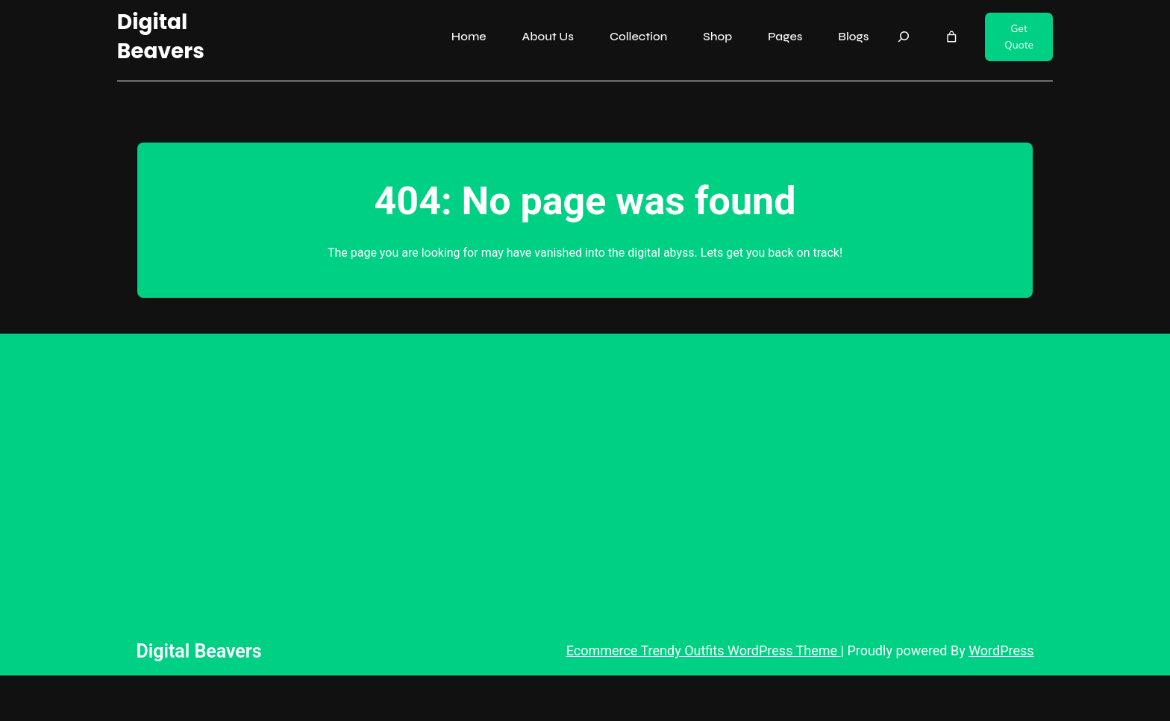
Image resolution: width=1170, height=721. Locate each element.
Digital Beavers (160, 36)
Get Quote (1018, 37)
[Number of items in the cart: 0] (952, 37)
